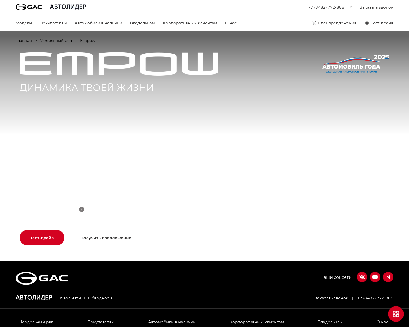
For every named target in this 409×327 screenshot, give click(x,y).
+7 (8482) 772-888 (375, 297)
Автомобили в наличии (98, 23)
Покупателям (53, 23)
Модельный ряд (37, 321)
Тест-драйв (378, 23)
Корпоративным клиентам (190, 23)
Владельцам (142, 23)
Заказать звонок (376, 7)
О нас (231, 23)
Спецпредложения (334, 23)
